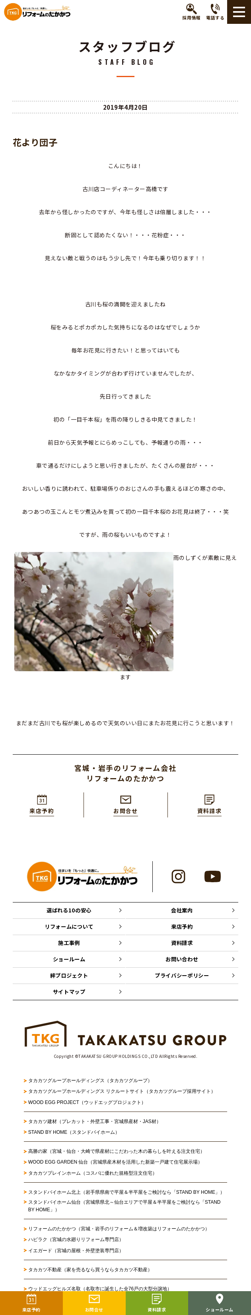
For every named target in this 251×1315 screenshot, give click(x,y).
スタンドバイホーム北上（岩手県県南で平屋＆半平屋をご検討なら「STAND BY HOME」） (126, 1197)
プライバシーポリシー (182, 979)
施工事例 (69, 945)
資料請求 (182, 945)
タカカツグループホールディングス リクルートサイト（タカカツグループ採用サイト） (122, 1096)
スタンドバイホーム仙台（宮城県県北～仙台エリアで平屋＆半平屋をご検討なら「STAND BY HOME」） (124, 1210)
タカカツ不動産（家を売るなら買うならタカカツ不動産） (90, 1274)
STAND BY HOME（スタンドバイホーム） (74, 1137)
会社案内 (182, 911)
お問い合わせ (181, 962)
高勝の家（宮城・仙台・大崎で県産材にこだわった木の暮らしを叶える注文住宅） (116, 1156)
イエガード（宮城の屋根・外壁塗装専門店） (76, 1255)
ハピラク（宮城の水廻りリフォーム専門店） (76, 1244)
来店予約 (182, 928)
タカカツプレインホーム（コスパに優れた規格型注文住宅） (92, 1177)
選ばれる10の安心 (69, 911)
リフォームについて (69, 928)
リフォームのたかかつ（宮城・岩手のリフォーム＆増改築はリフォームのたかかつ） (119, 1233)
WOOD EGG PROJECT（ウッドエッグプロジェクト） (87, 1107)
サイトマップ (68, 996)
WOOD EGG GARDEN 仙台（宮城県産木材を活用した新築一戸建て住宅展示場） (115, 1167)
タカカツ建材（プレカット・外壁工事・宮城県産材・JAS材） (94, 1126)
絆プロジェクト (69, 979)
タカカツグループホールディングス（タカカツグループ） (90, 1085)
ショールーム (68, 962)
